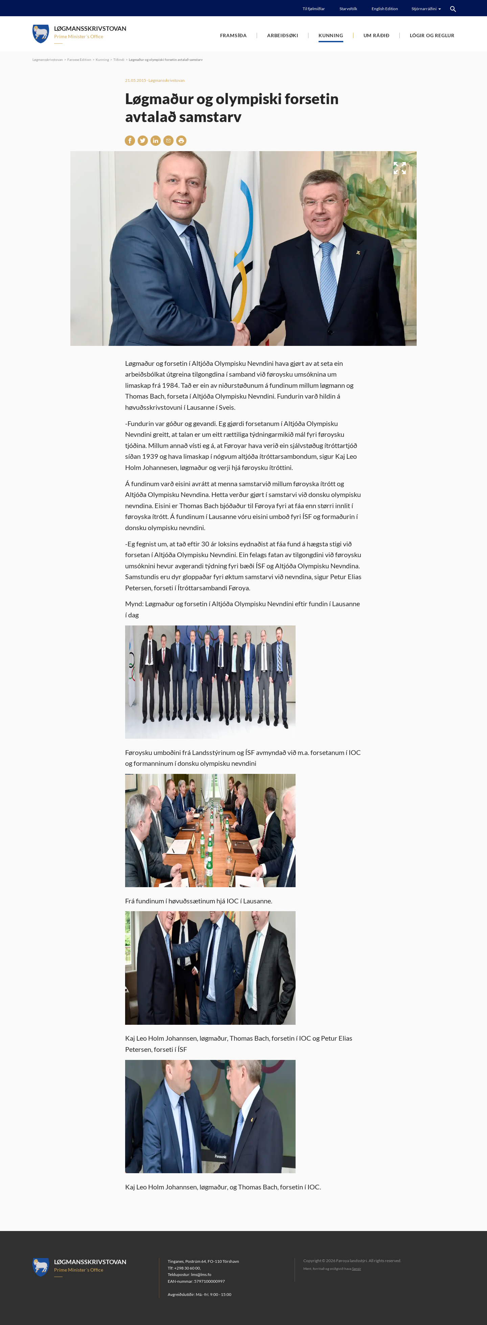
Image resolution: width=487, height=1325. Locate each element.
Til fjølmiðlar (314, 8)
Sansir (356, 1269)
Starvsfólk (348, 8)
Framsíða (233, 35)
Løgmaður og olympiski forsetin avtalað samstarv (166, 59)
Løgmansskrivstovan (47, 59)
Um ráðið (377, 35)
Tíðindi (118, 59)
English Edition (385, 8)
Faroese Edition (79, 59)
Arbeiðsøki (282, 35)
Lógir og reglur (432, 35)
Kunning (331, 35)
